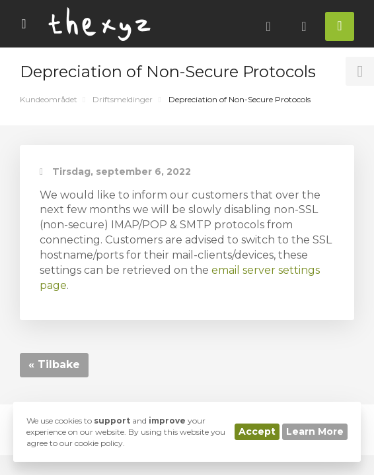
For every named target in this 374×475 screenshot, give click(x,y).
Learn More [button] (315, 431)
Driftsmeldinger (123, 99)
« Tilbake (54, 364)
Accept (257, 431)
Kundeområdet (48, 99)
